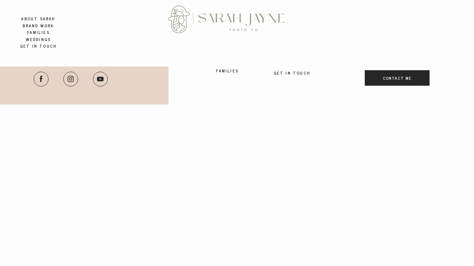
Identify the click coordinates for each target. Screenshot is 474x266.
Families (38, 32)
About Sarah (38, 19)
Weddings (38, 39)
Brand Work (38, 26)
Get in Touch (38, 46)
